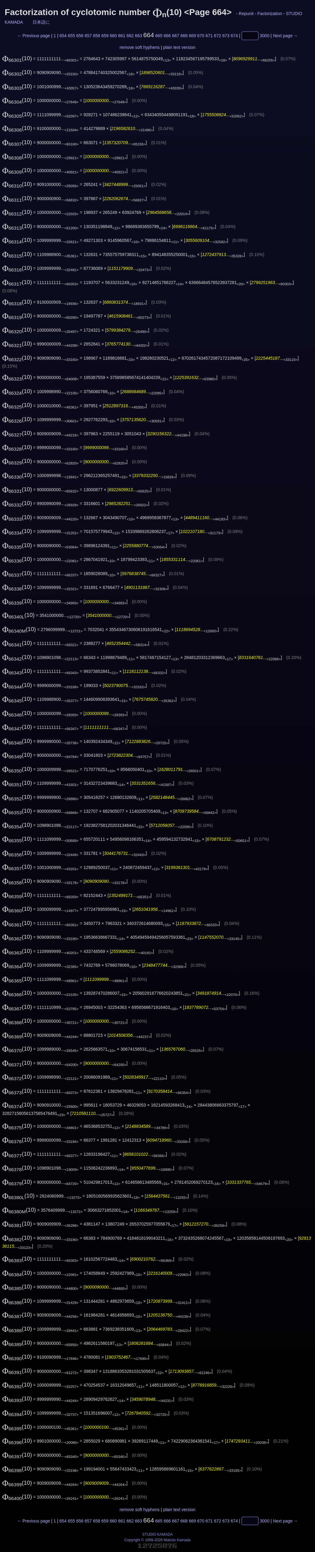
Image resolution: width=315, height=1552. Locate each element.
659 (104, 35)
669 (192, 35)
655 (71, 35)
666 (167, 35)
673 (225, 35)
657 (88, 35)
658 (96, 35)
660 (113, 35)
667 (175, 35)
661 (121, 35)
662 (130, 35)
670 (200, 35)
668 (183, 35)
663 (138, 35)
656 (79, 35)
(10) (17, 58)
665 (158, 35)
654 (62, 35)
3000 (264, 35)
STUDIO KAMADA (157, 1534)
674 (234, 35)
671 (209, 35)
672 (217, 35)
